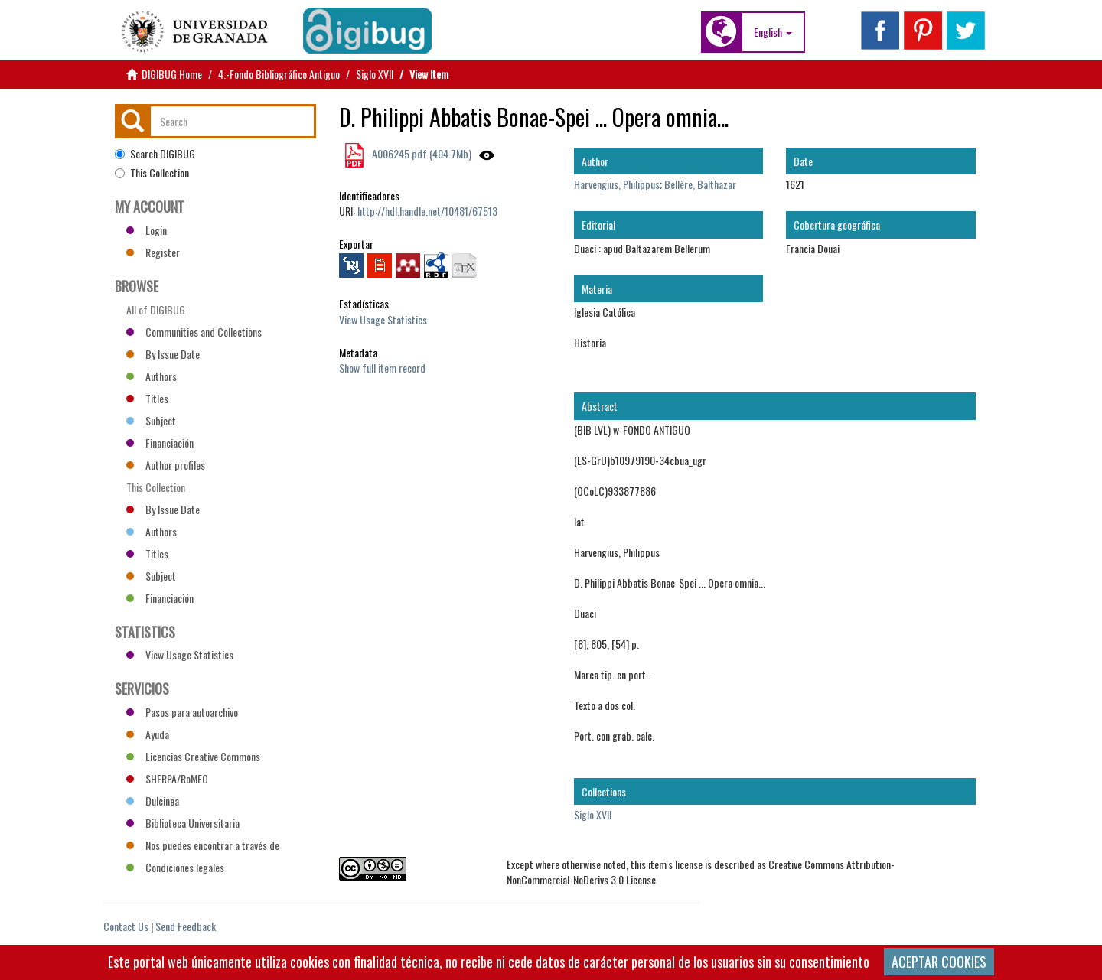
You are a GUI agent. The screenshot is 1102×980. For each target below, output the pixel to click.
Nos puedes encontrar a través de (202, 845)
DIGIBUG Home (172, 74)
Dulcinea (152, 801)
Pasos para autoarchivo (182, 712)
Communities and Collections (194, 332)
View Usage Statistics (383, 319)
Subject (151, 420)
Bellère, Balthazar (700, 184)
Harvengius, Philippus (617, 184)
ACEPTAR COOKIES (939, 962)
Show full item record (382, 368)
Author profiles (165, 465)
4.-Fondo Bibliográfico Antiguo (279, 74)
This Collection (152, 173)
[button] (773, 32)
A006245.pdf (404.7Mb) (420, 153)
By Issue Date (163, 354)
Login (146, 230)
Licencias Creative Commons (193, 756)
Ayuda (147, 734)
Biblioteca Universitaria (183, 823)
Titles (147, 398)
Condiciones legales (175, 867)
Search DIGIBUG (155, 153)
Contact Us (125, 926)
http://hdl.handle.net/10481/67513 (427, 211)
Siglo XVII (374, 74)
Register (153, 252)
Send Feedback (185, 926)
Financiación (160, 443)
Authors (151, 376)
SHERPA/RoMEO (167, 778)
